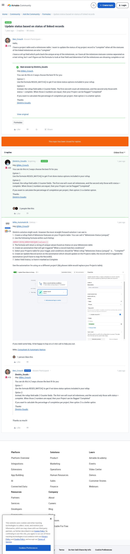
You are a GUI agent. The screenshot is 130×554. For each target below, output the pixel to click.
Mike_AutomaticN (20, 222)
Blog (51, 509)
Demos (92, 475)
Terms (61, 549)
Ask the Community (31, 14)
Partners (15, 497)
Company (53, 491)
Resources (16, 491)
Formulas (46, 14)
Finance (54, 486)
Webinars (93, 486)
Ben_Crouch (18, 39)
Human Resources (59, 475)
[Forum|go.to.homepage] (19, 5)
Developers (16, 509)
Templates (16, 520)
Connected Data (19, 486)
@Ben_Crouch (27, 71)
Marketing (55, 463)
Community (15, 14)
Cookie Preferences (103, 549)
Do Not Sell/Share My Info (79, 549)
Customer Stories (97, 480)
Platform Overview (20, 457)
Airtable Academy (98, 457)
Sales (52, 480)
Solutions (55, 452)
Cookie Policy (39, 542)
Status (52, 514)
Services (15, 503)
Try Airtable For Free (58, 526)
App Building (17, 475)
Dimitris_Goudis (20, 161)
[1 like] (23, 357)
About (52, 497)
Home (4, 14)
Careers (52, 503)
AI (12, 480)
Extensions (16, 469)
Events (92, 463)
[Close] (51, 530)
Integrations (17, 463)
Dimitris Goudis (24, 102)
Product (54, 457)
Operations (55, 469)
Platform (15, 452)
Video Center (95, 469)
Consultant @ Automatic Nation (32, 349)
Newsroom (54, 520)
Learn (92, 452)
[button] (3, 5)
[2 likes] (23, 208)
